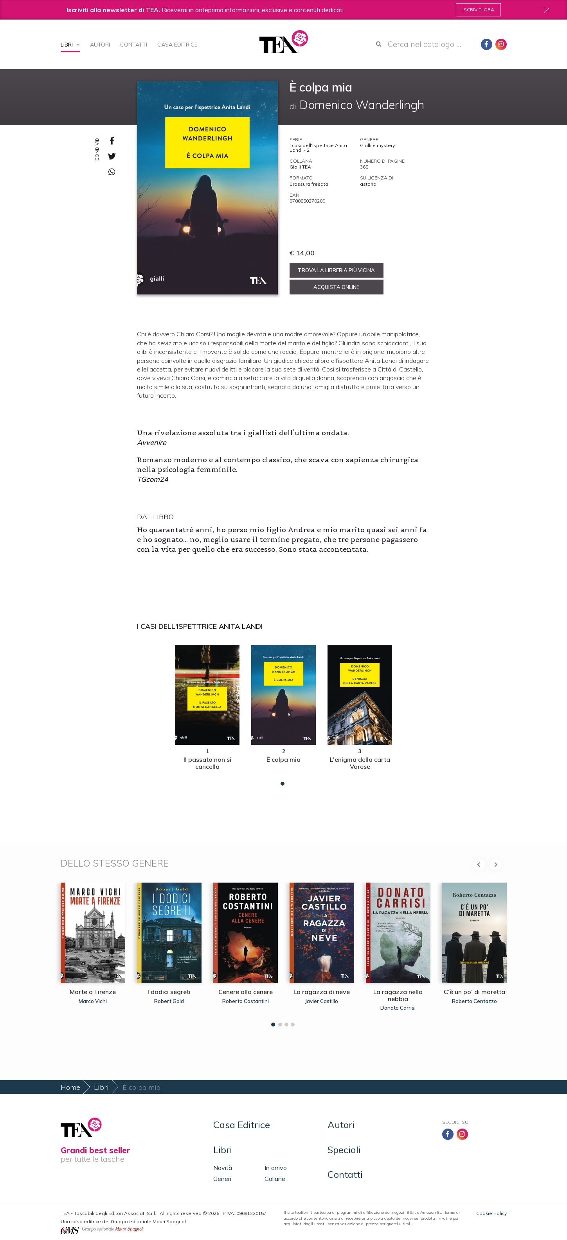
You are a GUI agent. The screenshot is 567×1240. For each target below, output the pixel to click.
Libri (70, 44)
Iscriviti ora (478, 10)
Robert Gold (169, 1001)
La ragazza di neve (321, 992)
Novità (222, 1168)
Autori (100, 44)
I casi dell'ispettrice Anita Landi (200, 626)
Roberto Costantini (245, 1001)
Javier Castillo (321, 1001)
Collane (275, 1179)
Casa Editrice (177, 44)
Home (70, 1087)
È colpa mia (283, 759)
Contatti (133, 44)
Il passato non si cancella (207, 762)
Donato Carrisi (398, 1008)
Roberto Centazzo (474, 1001)
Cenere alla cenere (245, 992)
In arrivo (276, 1168)
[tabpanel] (207, 713)
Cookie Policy (491, 1213)
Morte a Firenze (93, 992)
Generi (222, 1179)
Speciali (344, 1150)
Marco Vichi (93, 1001)
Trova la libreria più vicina (336, 270)
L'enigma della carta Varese (360, 762)
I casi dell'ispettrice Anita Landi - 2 (318, 147)
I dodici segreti (169, 992)
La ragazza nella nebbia (398, 995)
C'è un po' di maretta (474, 992)
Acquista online (336, 287)
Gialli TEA (300, 167)
